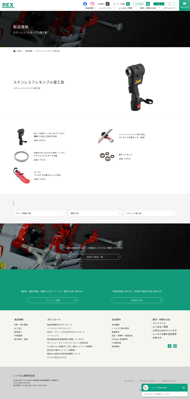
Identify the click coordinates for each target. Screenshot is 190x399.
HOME (19, 51)
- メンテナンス (158, 323)
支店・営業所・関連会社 (122, 335)
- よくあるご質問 (159, 326)
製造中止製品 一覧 (95, 256)
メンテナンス (105, 8)
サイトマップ (129, 381)
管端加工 (18, 331)
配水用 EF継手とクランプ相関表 (61, 350)
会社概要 (115, 324)
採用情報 (115, 346)
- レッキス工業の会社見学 (164, 333)
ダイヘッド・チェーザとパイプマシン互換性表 (67, 342)
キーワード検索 (119, 4)
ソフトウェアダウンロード (58, 328)
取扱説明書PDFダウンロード (59, 324)
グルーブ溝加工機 (23, 213)
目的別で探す (137, 300)
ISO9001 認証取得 (119, 339)
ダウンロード (169, 8)
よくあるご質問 (125, 8)
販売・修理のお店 (148, 8)
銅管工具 (74, 213)
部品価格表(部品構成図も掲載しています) (65, 339)
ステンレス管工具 (133, 213)
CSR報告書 (116, 342)
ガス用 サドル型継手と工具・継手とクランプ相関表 (69, 346)
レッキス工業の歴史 (120, 328)
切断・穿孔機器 (21, 324)
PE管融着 (18, 335)
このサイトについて (169, 381)
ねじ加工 (18, 328)
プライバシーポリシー (147, 381)
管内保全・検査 (21, 339)
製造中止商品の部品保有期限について (63, 353)
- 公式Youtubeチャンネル (164, 330)
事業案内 (115, 331)
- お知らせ (156, 337)
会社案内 (101, 4)
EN (170, 4)
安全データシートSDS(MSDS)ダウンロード (66, 331)
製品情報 (89, 8)
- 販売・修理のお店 (160, 319)
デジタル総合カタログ (57, 357)
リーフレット (53, 335)
